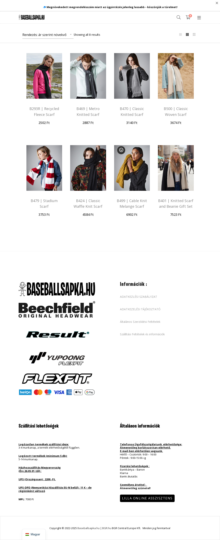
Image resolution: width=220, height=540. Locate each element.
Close (217, 3)
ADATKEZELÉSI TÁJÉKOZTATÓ (140, 309)
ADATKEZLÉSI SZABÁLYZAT (138, 297)
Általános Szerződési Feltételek (140, 322)
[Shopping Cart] (189, 17)
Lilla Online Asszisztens (147, 498)
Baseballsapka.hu (88, 528)
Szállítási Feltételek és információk (142, 334)
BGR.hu (107, 528)
